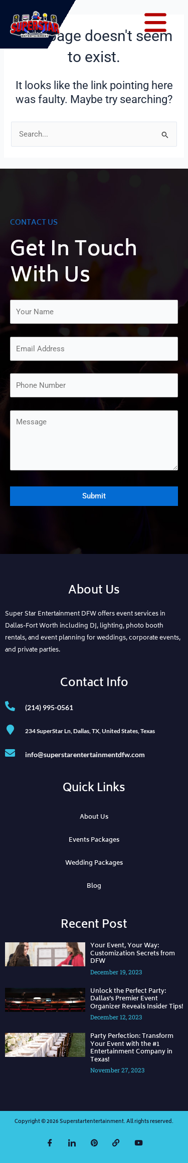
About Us (94, 817)
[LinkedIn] (72, 1142)
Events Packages (94, 840)
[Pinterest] (94, 1142)
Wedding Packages (94, 863)
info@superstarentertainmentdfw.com (85, 754)
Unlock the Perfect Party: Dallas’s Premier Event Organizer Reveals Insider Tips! (136, 999)
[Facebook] (50, 1142)
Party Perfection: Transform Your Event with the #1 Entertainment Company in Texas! (131, 1048)
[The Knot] (116, 1142)
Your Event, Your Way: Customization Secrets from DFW (132, 954)
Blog (94, 886)
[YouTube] (138, 1142)
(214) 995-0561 (49, 707)
